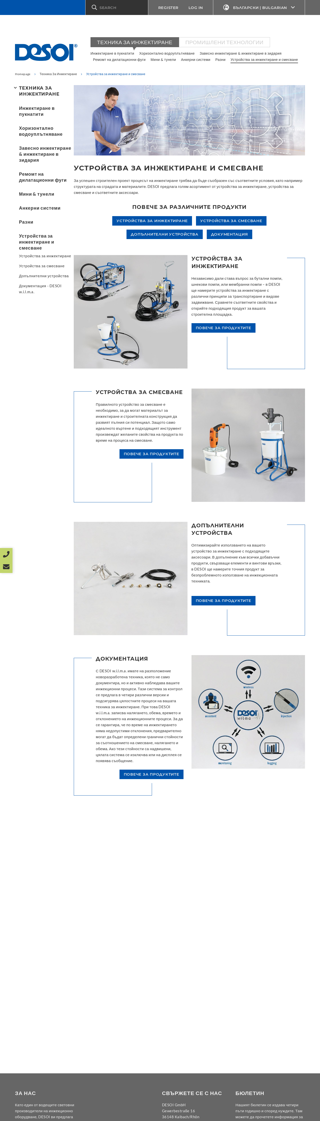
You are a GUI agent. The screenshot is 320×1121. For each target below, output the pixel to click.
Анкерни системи (195, 59)
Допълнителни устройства (44, 276)
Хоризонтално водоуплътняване (167, 53)
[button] (117, 7)
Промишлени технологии (225, 42)
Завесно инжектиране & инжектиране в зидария (241, 53)
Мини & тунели (163, 59)
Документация (229, 234)
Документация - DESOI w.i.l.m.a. (40, 288)
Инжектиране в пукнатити (112, 53)
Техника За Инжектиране (134, 42)
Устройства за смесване (42, 266)
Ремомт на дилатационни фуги (119, 59)
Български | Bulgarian (259, 7)
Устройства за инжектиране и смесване (264, 59)
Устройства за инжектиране (45, 256)
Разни (221, 59)
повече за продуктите (223, 327)
